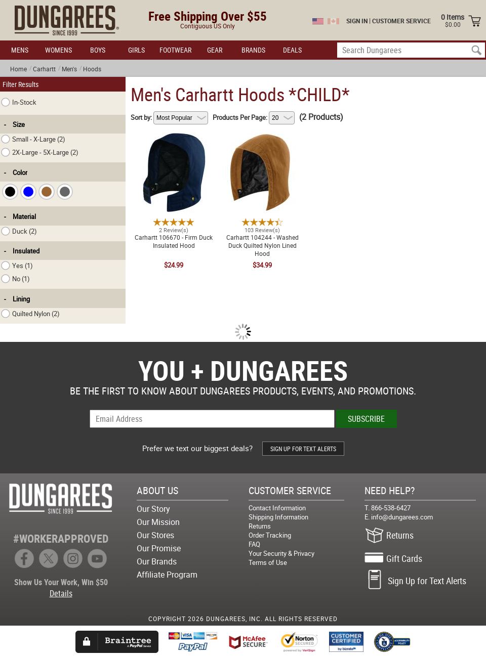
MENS (19, 50)
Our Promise (159, 548)
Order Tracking (270, 535)
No (15, 278)
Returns (260, 526)
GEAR (214, 50)
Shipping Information (278, 516)
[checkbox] (10, 192)
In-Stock (18, 102)
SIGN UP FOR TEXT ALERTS (303, 449)
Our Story (153, 508)
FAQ (254, 544)
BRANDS (253, 50)
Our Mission (158, 522)
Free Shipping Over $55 (207, 16)
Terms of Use (268, 562)
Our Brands (157, 561)
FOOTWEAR (175, 50)
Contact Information (277, 507)
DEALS (292, 50)
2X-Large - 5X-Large (39, 152)
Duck (19, 231)
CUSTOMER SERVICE (401, 21)
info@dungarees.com (402, 516)
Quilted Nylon (30, 313)
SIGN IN (357, 21)
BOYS (97, 50)
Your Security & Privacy (281, 553)
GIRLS (136, 50)
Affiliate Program (167, 574)
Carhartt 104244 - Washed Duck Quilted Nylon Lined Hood (262, 138)
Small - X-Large (33, 139)
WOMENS (58, 50)
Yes (17, 265)
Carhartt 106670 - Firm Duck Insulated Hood (174, 138)
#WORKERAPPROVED (60, 538)
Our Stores (155, 535)
